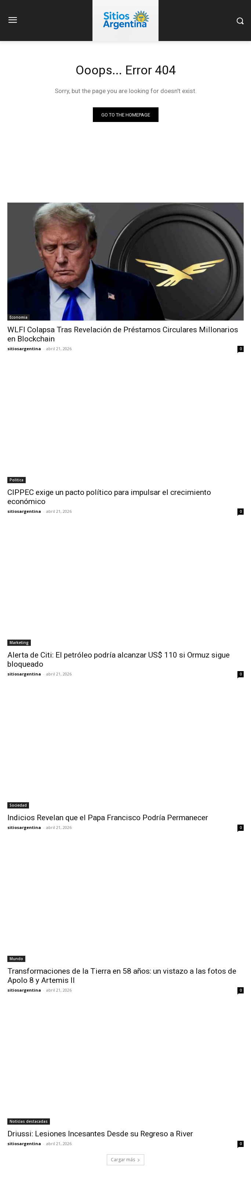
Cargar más (125, 1159)
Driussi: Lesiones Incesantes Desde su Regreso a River (100, 1133)
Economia (19, 317)
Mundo (16, 958)
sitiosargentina (24, 348)
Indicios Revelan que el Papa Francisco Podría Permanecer (107, 817)
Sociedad (18, 805)
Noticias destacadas (29, 1121)
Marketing (19, 642)
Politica (16, 479)
